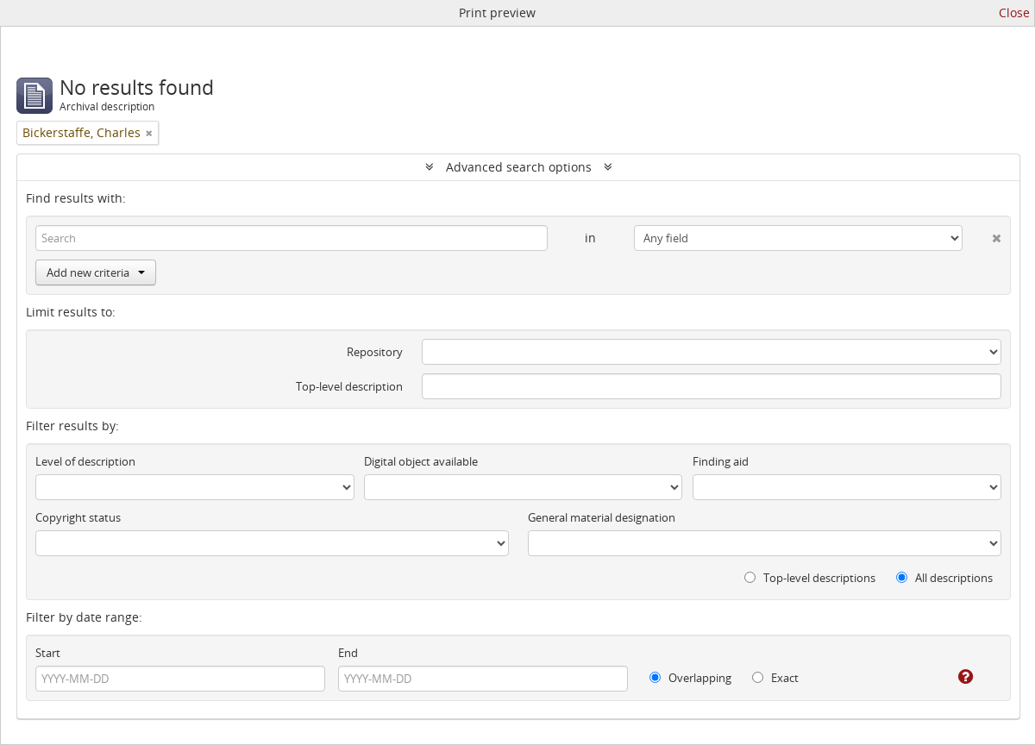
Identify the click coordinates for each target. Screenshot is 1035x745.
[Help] (953, 677)
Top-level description (349, 386)
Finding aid (721, 461)
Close (1014, 12)
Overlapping (690, 678)
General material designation (601, 517)
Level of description (85, 461)
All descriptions (944, 577)
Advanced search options (518, 167)
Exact (775, 678)
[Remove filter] (149, 132)
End (348, 652)
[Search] (291, 238)
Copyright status (78, 517)
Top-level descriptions (809, 577)
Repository (375, 352)
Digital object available (421, 461)
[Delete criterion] (982, 234)
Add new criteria (96, 272)
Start (47, 652)
